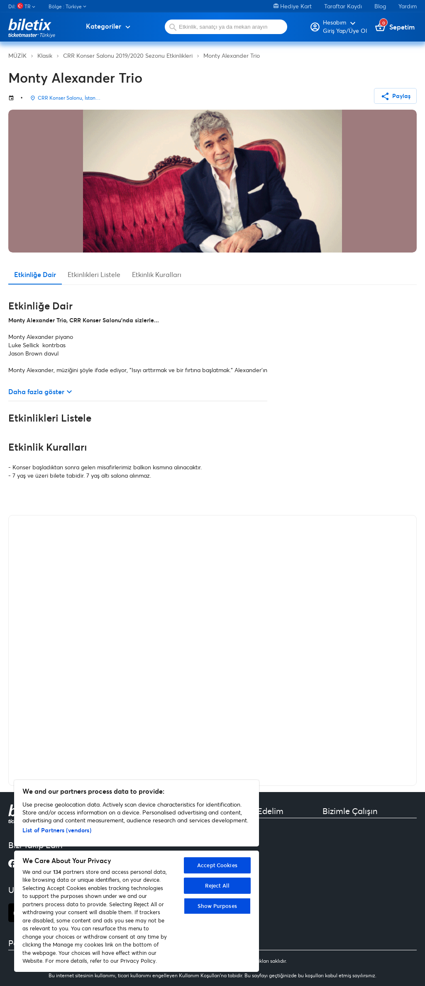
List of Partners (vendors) (56, 830)
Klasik (44, 55)
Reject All (217, 885)
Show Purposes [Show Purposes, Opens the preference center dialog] (217, 906)
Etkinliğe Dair (35, 274)
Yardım (407, 6)
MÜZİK (17, 55)
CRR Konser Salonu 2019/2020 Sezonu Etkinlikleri (128, 55)
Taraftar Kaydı (343, 6)
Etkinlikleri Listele (94, 274)
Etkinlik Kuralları (156, 274)
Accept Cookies (217, 865)
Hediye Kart (293, 6)
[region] (136, 876)
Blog (380, 6)
